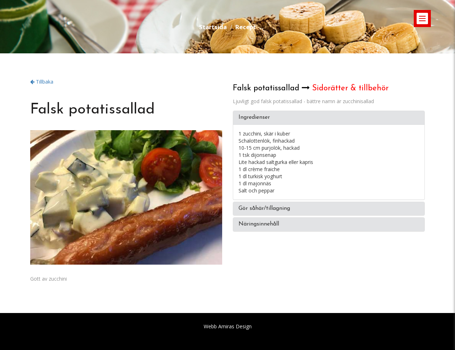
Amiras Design (235, 326)
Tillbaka (41, 81)
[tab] (328, 117)
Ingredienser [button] (254, 117)
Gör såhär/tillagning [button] (264, 208)
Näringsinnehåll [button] (259, 224)
